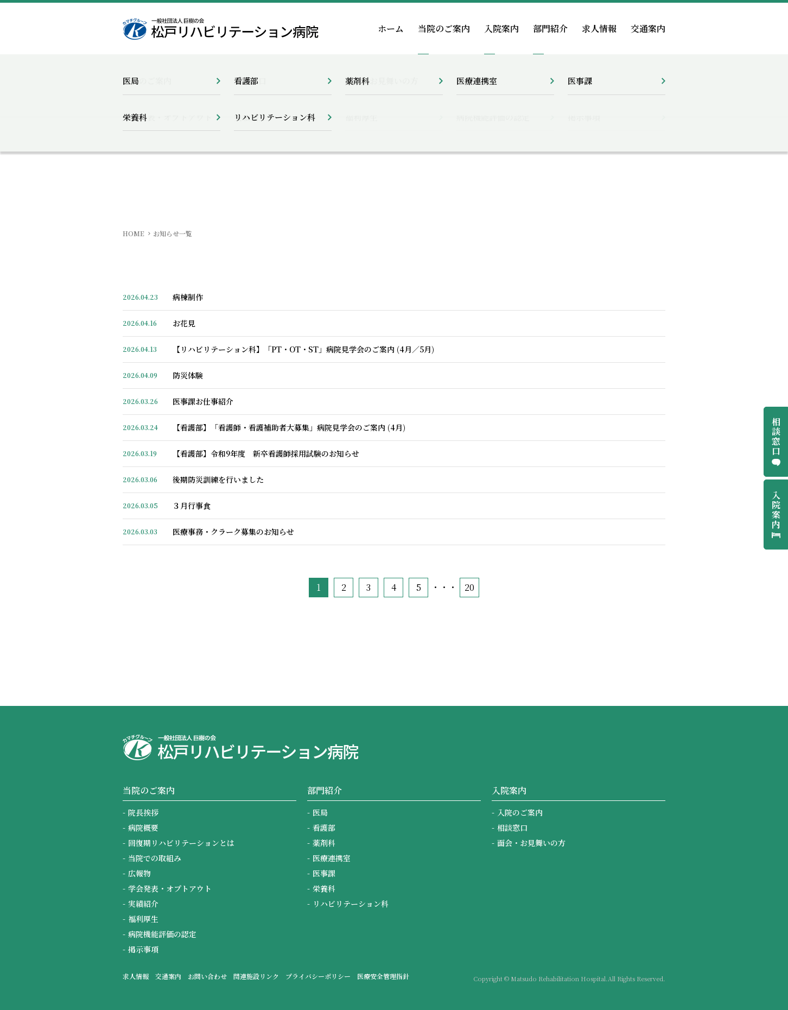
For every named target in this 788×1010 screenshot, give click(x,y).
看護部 (324, 827)
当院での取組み (154, 858)
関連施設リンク (256, 976)
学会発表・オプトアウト (170, 888)
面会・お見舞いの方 (531, 842)
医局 (320, 812)
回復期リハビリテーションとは (181, 842)
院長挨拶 (143, 812)
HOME (133, 233)
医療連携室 (332, 858)
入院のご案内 (520, 812)
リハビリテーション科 (351, 903)
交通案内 (648, 28)
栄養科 (324, 888)
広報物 (139, 873)
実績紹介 (143, 903)
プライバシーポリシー (318, 976)
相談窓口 (512, 827)
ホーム (391, 28)
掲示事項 (143, 949)
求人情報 (599, 28)
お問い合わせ (207, 976)
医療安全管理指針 (383, 976)
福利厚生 (143, 918)
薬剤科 (324, 842)
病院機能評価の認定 (162, 934)
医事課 (324, 873)
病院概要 (143, 827)
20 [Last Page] (469, 587)
